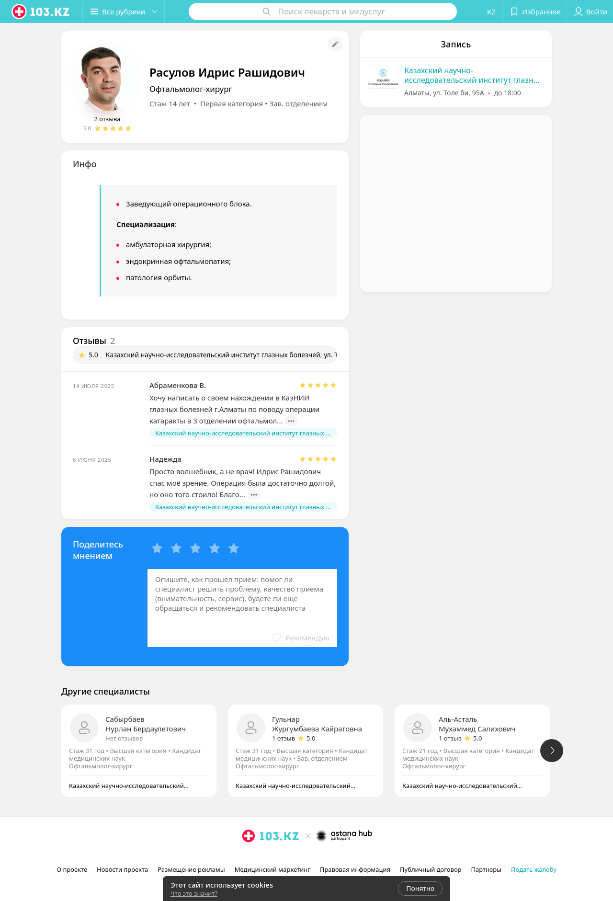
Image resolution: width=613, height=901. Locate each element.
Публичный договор (430, 869)
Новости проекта (122, 869)
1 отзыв (283, 738)
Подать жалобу (533, 869)
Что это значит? (193, 893)
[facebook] (262, 857)
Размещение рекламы (191, 869)
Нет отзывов (124, 738)
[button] (123, 11)
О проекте (72, 869)
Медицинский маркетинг (272, 869)
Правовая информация (355, 869)
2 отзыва (107, 119)
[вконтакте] (275, 857)
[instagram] (248, 857)
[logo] (41, 11)
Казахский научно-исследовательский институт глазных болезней (473, 75)
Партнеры (486, 869)
